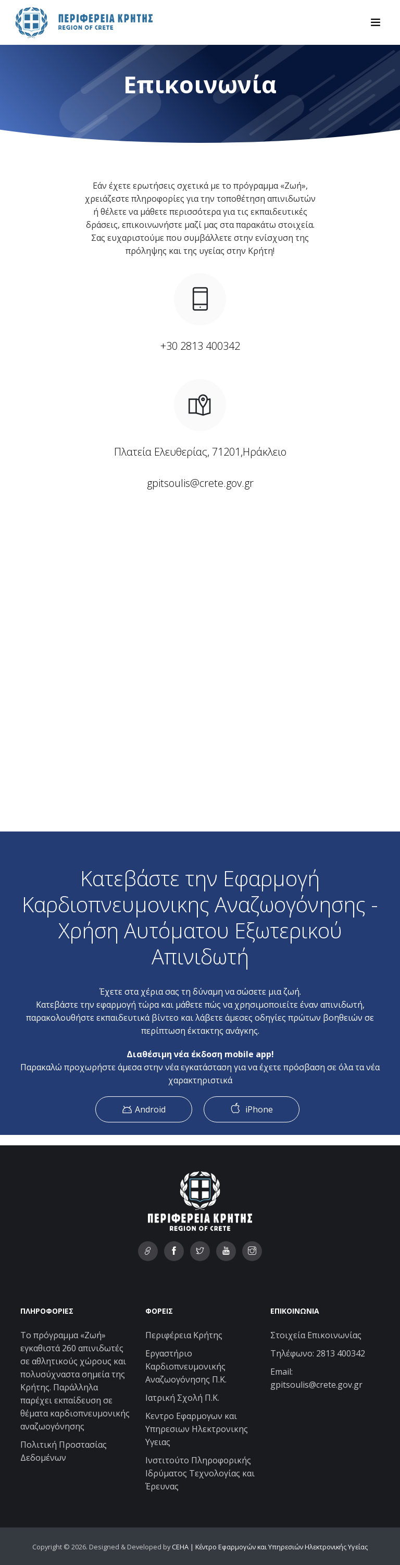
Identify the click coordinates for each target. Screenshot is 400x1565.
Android (144, 1109)
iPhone (251, 1109)
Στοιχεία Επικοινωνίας (315, 1335)
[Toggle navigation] (376, 22)
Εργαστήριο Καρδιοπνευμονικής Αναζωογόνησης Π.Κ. (186, 1366)
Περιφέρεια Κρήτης (183, 1335)
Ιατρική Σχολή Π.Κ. (182, 1397)
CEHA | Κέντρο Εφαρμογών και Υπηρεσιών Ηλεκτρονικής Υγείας (270, 1546)
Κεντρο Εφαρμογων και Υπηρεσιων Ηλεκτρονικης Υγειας (196, 1429)
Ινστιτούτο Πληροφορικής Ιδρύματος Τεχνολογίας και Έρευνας (200, 1473)
